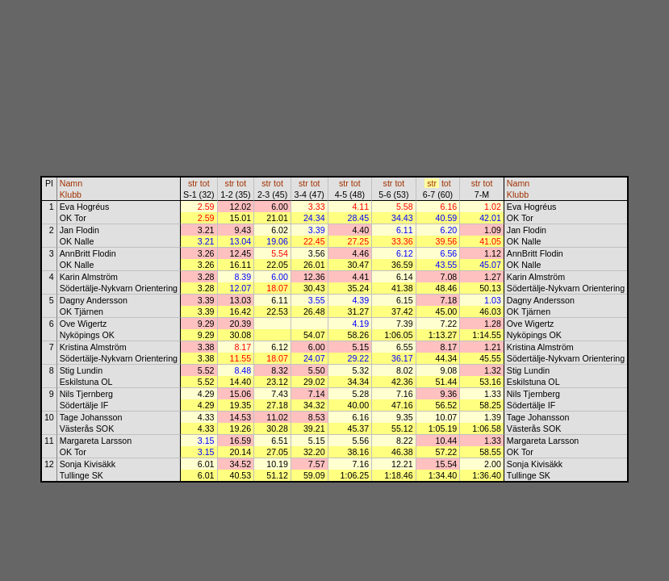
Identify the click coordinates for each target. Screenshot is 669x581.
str (193, 183)
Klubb (71, 194)
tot (205, 183)
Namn (71, 183)
